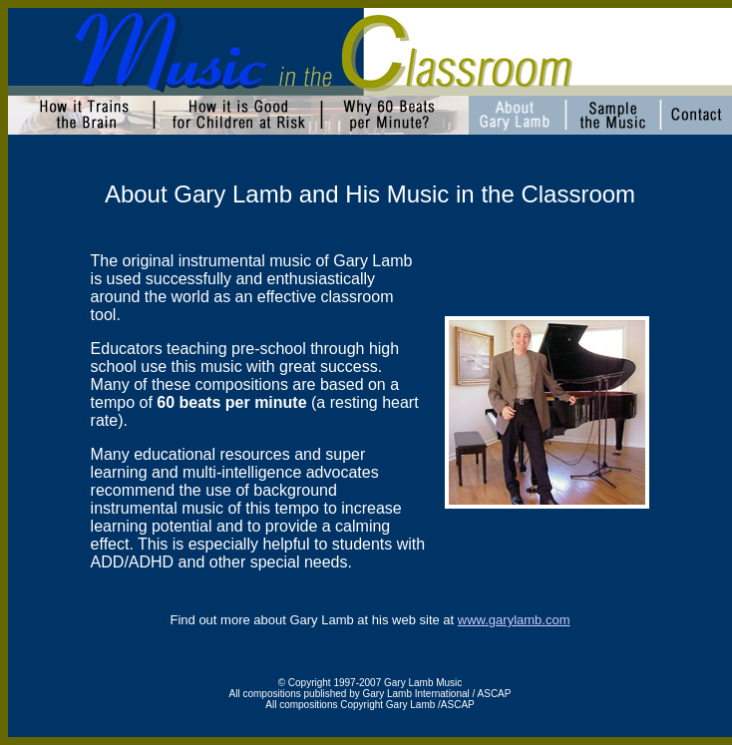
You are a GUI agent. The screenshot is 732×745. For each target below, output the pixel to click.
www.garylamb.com (514, 619)
